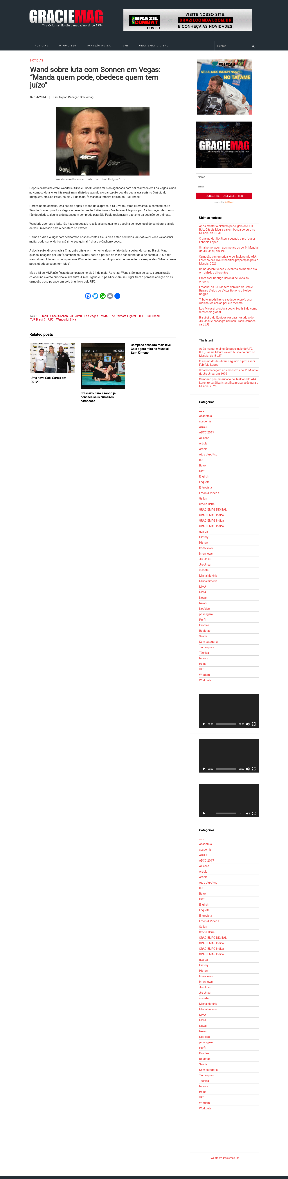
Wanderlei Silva (66, 319)
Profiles (204, 625)
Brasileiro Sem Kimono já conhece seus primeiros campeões (98, 397)
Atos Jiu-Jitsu (208, 454)
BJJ (201, 460)
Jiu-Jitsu (76, 316)
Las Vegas (91, 316)
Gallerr (203, 498)
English (203, 476)
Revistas (204, 630)
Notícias (41, 45)
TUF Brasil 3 (38, 319)
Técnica (204, 652)
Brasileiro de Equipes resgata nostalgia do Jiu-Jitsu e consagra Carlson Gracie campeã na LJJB (227, 321)
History (203, 537)
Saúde (203, 636)
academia (205, 421)
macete (204, 570)
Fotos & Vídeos (209, 493)
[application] (229, 711)
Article (203, 443)
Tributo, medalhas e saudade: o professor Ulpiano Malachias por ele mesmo (225, 301)
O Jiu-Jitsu (67, 45)
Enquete (204, 482)
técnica (203, 658)
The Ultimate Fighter (123, 316)
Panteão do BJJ (99, 45)
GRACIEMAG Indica (211, 515)
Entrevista (205, 487)
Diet (201, 471)
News (203, 597)
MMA (104, 316)
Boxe (202, 465)
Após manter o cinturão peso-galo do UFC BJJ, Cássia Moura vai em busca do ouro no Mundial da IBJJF (227, 229)
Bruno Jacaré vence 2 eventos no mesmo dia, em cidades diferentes (228, 270)
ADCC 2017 (206, 432)
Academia (205, 416)
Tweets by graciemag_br (224, 1158)
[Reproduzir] (204, 724)
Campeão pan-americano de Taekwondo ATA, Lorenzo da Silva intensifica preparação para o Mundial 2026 (228, 260)
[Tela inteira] (254, 724)
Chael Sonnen (59, 316)
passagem (206, 614)
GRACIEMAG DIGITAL (153, 45)
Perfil (202, 619)
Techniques (206, 647)
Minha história (208, 575)
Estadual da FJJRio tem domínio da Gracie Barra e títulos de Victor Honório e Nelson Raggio (226, 290)
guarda (203, 531)
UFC (51, 319)
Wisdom (204, 675)
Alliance (204, 438)
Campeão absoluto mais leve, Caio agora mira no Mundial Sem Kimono (151, 349)
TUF (141, 316)
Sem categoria (208, 641)
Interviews (206, 548)
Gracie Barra (207, 504)
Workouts (205, 680)
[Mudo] (248, 724)
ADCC (203, 427)
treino (202, 664)
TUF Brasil (153, 316)
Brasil (44, 316)
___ (201, 410)
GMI (125, 45)
